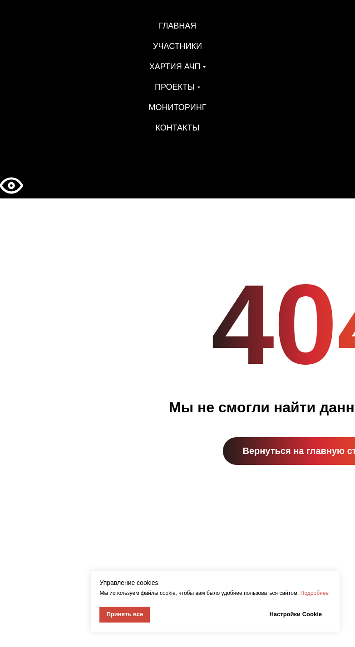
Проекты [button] (175, 87)
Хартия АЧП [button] (175, 66)
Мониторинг (178, 107)
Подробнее (315, 593)
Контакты (177, 127)
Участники (177, 46)
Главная (178, 25)
